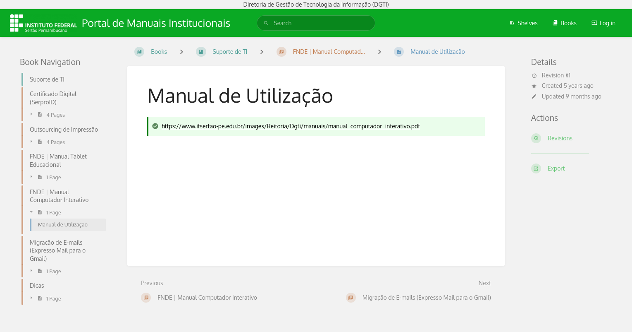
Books (564, 22)
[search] (316, 23)
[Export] (572, 168)
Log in (603, 22)
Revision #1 (550, 75)
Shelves (523, 22)
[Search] (266, 22)
